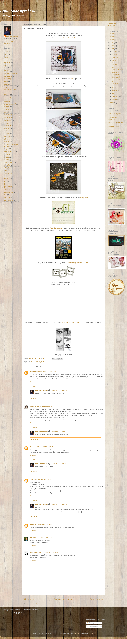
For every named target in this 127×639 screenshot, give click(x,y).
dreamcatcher (8, 200)
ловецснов (7, 120)
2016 (112, 40)
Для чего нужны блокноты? (113, 118)
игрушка (7, 101)
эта (72, 79)
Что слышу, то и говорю (71, 322)
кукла (6, 112)
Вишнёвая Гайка (41, 390)
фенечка (7, 178)
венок (6, 81)
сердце (6, 157)
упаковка (7, 176)
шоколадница (8, 192)
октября (115, 57)
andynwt (77, 633)
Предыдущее (96, 599)
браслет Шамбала (10, 73)
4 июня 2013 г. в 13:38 (49, 371)
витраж (6, 84)
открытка (7, 142)
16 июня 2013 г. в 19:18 (59, 431)
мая (113, 87)
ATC (5, 195)
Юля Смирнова (35, 552)
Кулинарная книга (116, 63)
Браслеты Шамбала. (116, 73)
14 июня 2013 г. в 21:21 (45, 537)
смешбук (7, 165)
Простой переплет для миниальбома (114, 114)
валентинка (8, 76)
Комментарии (92, 626)
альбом (6, 60)
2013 (112, 49)
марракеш (7, 125)
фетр (6, 181)
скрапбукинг (40, 362)
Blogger (91, 633)
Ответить (33, 382)
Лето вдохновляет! (117, 68)
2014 (112, 46)
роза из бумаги (9, 151)
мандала (7, 123)
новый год (7, 136)
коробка (7, 109)
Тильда (6, 168)
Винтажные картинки (115, 122)
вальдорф (7, 79)
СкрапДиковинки (55, 228)
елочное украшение (11, 97)
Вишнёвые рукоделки (19, 10)
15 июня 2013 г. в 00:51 (50, 552)
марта (114, 93)
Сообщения (92, 623)
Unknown (33, 447)
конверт (6, 107)
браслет (7, 71)
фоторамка (8, 187)
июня (114, 60)
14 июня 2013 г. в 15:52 (45, 479)
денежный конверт (10, 89)
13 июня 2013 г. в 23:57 (45, 447)
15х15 (32, 362)
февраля (115, 96)
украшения (8, 173)
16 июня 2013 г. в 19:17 (59, 390)
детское (6, 94)
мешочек (7, 128)
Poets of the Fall (69, 38)
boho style (7, 197)
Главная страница (63, 599)
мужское (7, 133)
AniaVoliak (33, 524)
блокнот (6, 65)
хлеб (5, 189)
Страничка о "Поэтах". (116, 83)
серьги (6, 160)
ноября (114, 54)
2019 (112, 34)
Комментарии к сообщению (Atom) (48, 604)
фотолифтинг (8, 184)
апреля (114, 90)
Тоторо (6, 170)
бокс (5, 68)
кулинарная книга (10, 115)
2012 (112, 103)
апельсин (7, 62)
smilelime (33, 479)
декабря (115, 51)
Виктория (33, 537)
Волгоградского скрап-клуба (78, 263)
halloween (7, 203)
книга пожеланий (10, 104)
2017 (112, 37)
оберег (6, 139)
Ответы (34, 386)
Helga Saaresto (35, 371)
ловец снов (8, 117)
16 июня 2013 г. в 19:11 (59, 504)
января (114, 99)
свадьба (7, 154)
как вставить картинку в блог (113, 125)
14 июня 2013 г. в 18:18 (46, 524)
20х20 (6, 57)
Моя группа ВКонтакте (112, 24)
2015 (112, 43)
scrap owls (84, 198)
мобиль (6, 131)
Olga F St (33, 406)
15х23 (6, 54)
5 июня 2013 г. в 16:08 (44, 406)
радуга (6, 149)
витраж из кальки (10, 87)
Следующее (30, 599)
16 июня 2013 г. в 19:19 (59, 464)
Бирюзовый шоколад (116, 78)
